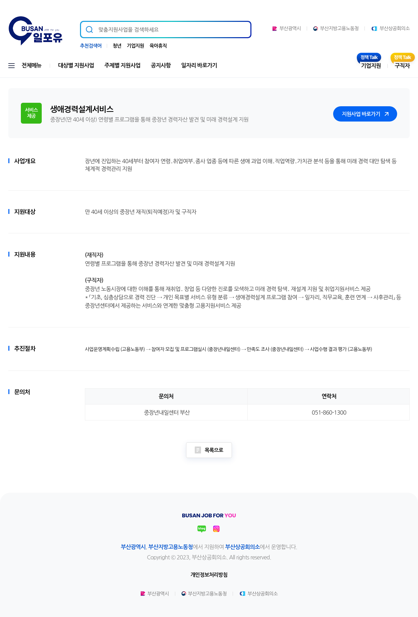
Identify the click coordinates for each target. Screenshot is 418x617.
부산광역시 (286, 28)
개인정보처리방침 (209, 574)
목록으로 (209, 450)
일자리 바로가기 (199, 65)
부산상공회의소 (390, 28)
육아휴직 (158, 45)
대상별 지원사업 (76, 65)
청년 (117, 45)
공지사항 (161, 65)
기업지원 (135, 45)
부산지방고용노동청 (336, 28)
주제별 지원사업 (122, 65)
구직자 (402, 65)
